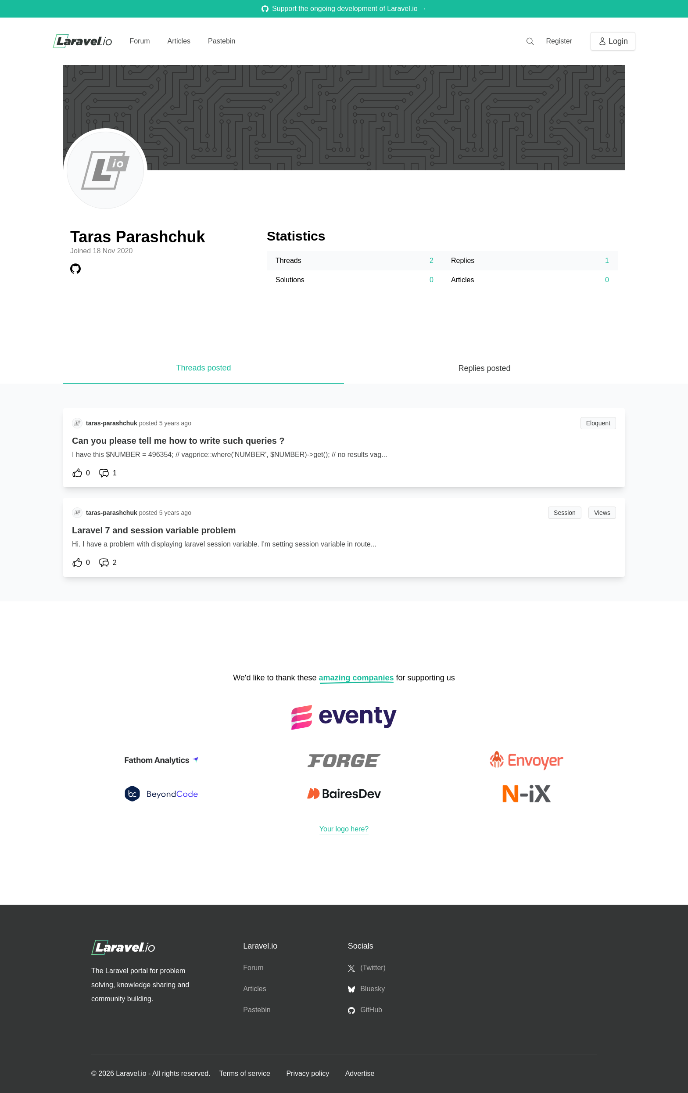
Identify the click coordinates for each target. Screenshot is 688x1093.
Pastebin (221, 41)
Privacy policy (308, 1073)
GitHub (365, 1010)
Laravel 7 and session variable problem (154, 530)
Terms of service (245, 1073)
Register (559, 41)
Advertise (360, 1073)
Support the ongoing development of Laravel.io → (344, 8)
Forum (139, 41)
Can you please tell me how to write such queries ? (178, 441)
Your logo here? (344, 829)
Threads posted (203, 367)
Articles (179, 41)
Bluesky (366, 989)
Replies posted (484, 368)
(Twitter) (367, 968)
